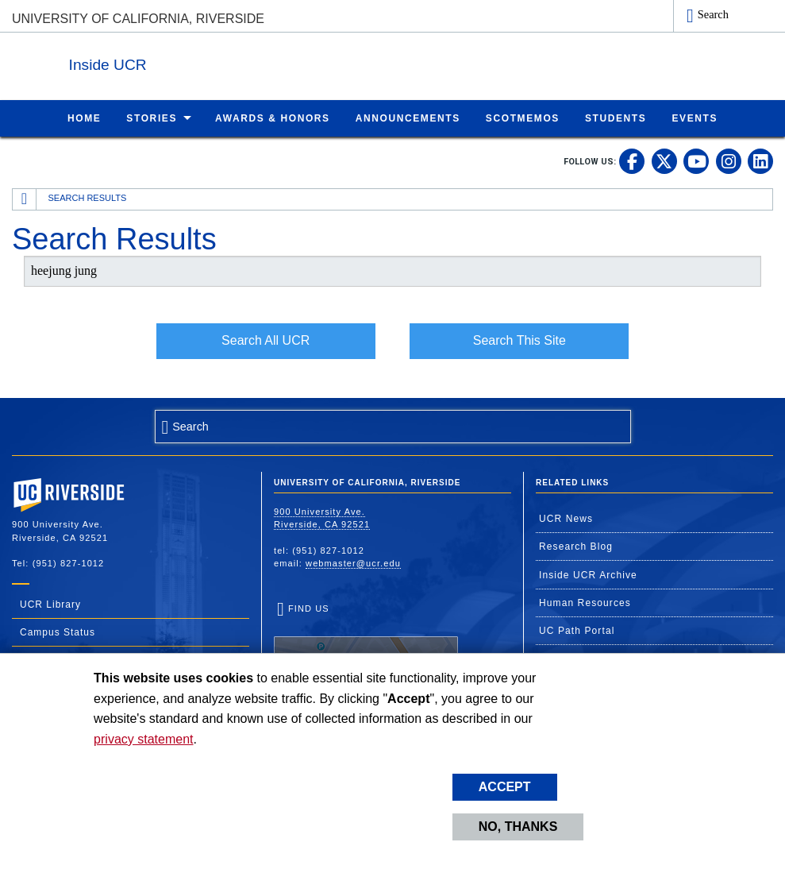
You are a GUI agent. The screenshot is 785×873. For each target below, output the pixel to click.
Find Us (366, 651)
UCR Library (50, 603)
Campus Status (57, 631)
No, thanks (518, 826)
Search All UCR (265, 339)
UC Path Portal (576, 629)
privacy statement (143, 739)
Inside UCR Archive (588, 574)
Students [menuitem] (615, 117)
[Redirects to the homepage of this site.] (25, 198)
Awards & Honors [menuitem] (272, 117)
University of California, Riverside (138, 18)
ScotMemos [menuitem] (523, 117)
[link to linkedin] (760, 160)
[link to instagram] (728, 160)
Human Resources (585, 602)
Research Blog (576, 545)
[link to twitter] (664, 160)
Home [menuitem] (84, 117)
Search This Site (519, 339)
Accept (505, 787)
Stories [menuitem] (151, 117)
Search (713, 14)
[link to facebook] (632, 160)
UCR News (566, 517)
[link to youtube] (696, 160)
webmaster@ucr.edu (353, 562)
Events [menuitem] (694, 117)
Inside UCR (205, 62)
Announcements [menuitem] (408, 117)
